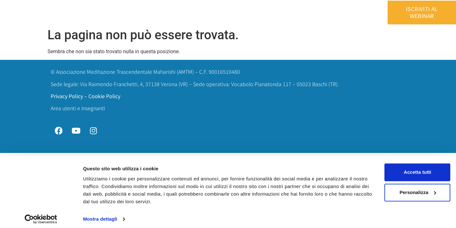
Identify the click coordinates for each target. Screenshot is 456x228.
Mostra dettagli (100, 215)
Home (135, 12)
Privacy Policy (67, 96)
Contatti (305, 12)
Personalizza (387, 189)
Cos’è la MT (198, 12)
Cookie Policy (104, 96)
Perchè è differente (243, 12)
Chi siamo (163, 12)
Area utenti (338, 12)
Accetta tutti (387, 168)
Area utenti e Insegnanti (78, 108)
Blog (280, 12)
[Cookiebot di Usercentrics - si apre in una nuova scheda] (41, 215)
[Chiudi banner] (446, 162)
